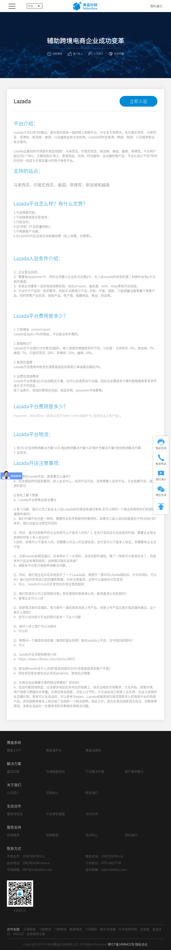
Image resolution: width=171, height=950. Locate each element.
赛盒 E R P (14, 750)
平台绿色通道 (55, 813)
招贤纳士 (52, 792)
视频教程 (52, 835)
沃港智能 (29, 929)
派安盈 (144, 929)
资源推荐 (13, 835)
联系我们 (92, 792)
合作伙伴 (92, 813)
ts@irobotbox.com (114, 869)
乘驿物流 (75, 929)
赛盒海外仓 (54, 750)
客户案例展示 (134, 771)
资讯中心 (92, 835)
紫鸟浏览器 (108, 929)
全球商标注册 (35, 934)
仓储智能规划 (55, 771)
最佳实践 (13, 771)
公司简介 (13, 792)
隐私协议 (141, 944)
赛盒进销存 (93, 750)
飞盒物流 (45, 929)
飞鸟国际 (91, 929)
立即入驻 (138, 101)
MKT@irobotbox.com (37, 869)
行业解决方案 (95, 771)
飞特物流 (60, 929)
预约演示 (156, 6)
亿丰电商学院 (127, 929)
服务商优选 (14, 813)
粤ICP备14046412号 (121, 944)
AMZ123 (18, 934)
